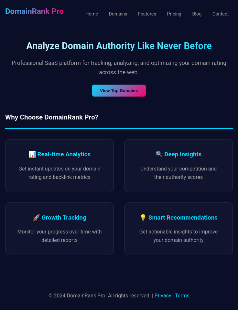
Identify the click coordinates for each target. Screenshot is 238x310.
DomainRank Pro (34, 11)
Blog (197, 14)
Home (91, 14)
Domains (118, 14)
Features (147, 14)
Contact (220, 14)
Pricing (174, 14)
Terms (182, 296)
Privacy (163, 296)
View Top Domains (119, 90)
